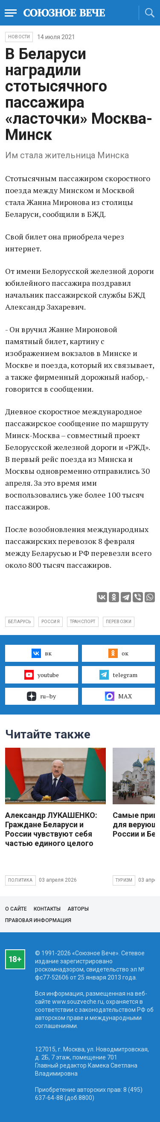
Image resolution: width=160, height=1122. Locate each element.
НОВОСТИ (19, 36)
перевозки (119, 621)
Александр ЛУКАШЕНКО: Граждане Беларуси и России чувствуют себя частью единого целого (51, 829)
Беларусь (19, 621)
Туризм (124, 880)
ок (118, 653)
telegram (118, 674)
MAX (118, 696)
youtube (41, 674)
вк (42, 653)
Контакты (47, 909)
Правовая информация (38, 920)
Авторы (78, 909)
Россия (50, 621)
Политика (20, 880)
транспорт (83, 621)
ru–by (41, 696)
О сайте (16, 909)
